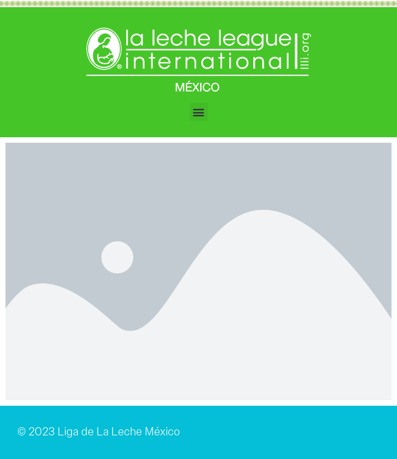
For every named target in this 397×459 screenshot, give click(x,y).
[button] (199, 112)
